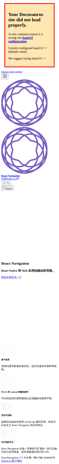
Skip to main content (11, 71)
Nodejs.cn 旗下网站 (11, 461)
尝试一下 (16, 277)
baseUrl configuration (20, 39)
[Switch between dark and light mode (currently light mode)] (6, 183)
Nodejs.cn (12, 178)
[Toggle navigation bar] (4, 76)
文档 (3, 178)
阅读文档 (6, 277)
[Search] (7, 188)
